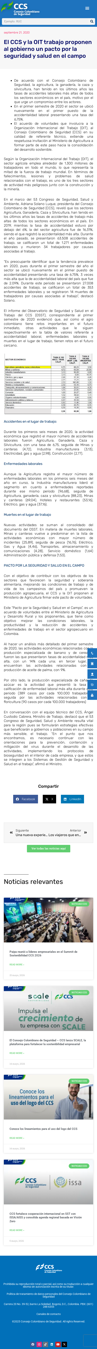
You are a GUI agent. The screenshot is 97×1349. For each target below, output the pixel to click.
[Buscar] (91, 21)
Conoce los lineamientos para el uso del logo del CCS (43, 1135)
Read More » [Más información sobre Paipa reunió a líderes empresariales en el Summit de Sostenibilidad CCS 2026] (17, 970)
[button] (87, 8)
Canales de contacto (48, 1319)
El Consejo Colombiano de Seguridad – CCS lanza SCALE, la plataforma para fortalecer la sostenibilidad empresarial (48, 1048)
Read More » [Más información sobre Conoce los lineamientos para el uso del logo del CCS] (17, 1144)
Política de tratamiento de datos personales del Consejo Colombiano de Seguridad (49, 1300)
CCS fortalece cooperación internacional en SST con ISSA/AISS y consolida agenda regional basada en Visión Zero (46, 1223)
